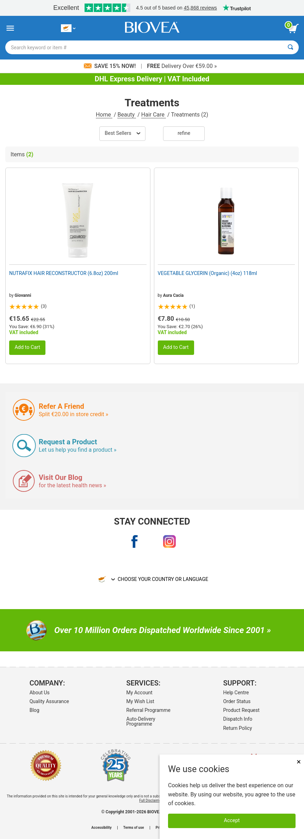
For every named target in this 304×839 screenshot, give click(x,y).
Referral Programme (148, 710)
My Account (139, 692)
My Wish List (140, 701)
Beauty (126, 114)
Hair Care (153, 114)
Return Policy (237, 728)
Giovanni (22, 295)
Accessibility (101, 827)
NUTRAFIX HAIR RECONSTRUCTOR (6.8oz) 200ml (63, 273)
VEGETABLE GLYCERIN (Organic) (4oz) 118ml (207, 273)
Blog (34, 710)
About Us (40, 692)
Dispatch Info (237, 719)
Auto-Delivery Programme (140, 721)
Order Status (236, 701)
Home (104, 114)
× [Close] (299, 761)
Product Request (241, 710)
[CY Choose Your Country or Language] (68, 28)
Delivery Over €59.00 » (182, 66)
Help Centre (236, 692)
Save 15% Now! (110, 66)
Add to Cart (27, 347)
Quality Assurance (49, 701)
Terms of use (133, 827)
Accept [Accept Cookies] (232, 821)
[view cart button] (293, 28)
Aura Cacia (173, 295)
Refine (184, 133)
